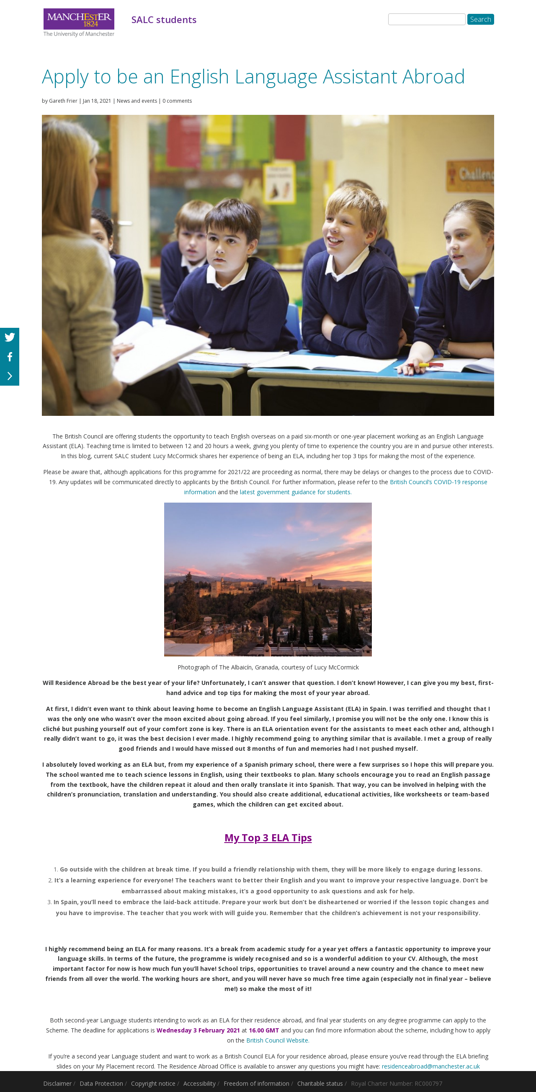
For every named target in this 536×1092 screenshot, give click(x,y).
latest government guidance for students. (295, 492)
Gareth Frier (63, 100)
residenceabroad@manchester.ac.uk (431, 1066)
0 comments (177, 100)
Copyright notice (153, 1083)
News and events (137, 100)
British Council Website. (277, 1040)
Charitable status (320, 1083)
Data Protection (101, 1083)
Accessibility (199, 1083)
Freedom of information (256, 1083)
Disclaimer (57, 1083)
